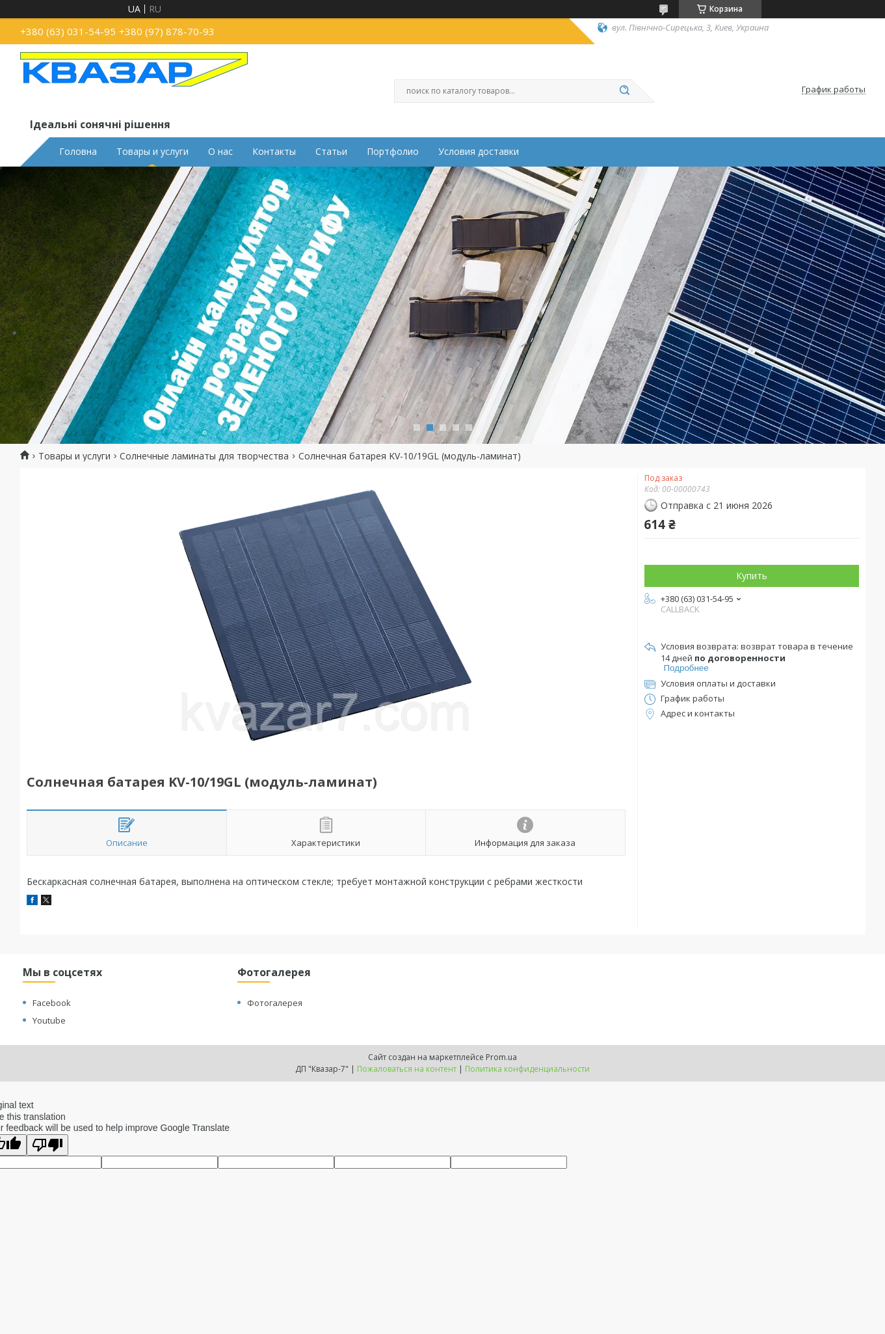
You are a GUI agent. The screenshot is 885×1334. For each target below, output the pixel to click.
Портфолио (393, 151)
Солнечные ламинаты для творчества (204, 456)
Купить (751, 575)
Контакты (274, 151)
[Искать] (625, 91)
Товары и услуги (152, 151)
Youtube (49, 1020)
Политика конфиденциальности (527, 1068)
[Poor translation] (47, 1145)
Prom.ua (501, 1057)
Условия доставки (478, 151)
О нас (220, 151)
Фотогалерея (274, 1003)
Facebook (52, 1003)
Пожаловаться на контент (406, 1068)
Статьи (331, 151)
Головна (78, 151)
